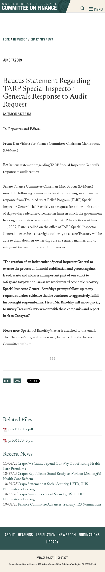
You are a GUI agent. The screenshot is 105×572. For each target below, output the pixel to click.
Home (6, 39)
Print (6, 380)
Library (52, 541)
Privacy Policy (44, 557)
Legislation (45, 534)
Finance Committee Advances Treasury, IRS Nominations (59, 505)
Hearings (25, 534)
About (10, 534)
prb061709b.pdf (18, 441)
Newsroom (20, 39)
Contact (63, 557)
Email (17, 380)
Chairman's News (42, 39)
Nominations (89, 534)
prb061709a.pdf (18, 430)
